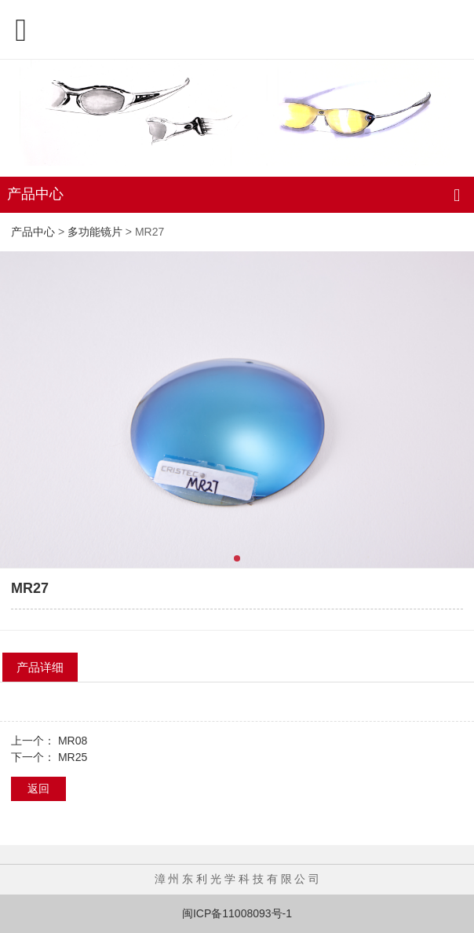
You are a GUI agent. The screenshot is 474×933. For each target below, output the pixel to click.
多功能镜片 (94, 231)
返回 (38, 788)
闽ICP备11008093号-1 (237, 913)
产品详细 (40, 667)
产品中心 (33, 231)
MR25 (72, 757)
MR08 (72, 740)
